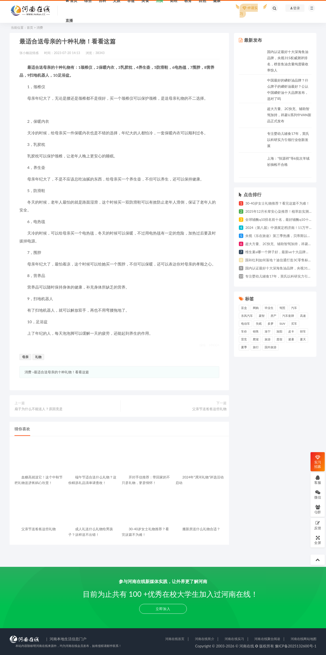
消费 (40, 27)
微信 (317, 494)
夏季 (244, 347)
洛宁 (268, 331)
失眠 (259, 323)
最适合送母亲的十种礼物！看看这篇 (61, 372)
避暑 (291, 339)
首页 (30, 27)
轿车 (303, 331)
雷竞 (244, 339)
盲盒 (244, 308)
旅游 (268, 339)
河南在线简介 (204, 639)
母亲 (25, 357)
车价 (244, 331)
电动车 (245, 323)
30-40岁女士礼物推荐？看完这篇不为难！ (277, 203)
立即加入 (163, 609)
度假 (279, 339)
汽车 (294, 308)
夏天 (303, 339)
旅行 (256, 347)
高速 (303, 316)
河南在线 (246, 646)
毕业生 (269, 308)
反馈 (317, 525)
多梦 (270, 323)
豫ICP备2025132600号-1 (296, 646)
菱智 (262, 316)
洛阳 (279, 331)
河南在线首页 (175, 639)
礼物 (38, 357)
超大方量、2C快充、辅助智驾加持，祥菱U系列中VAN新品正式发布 (289, 115)
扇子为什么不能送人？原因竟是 (38, 409)
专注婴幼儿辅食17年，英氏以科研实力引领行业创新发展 (288, 139)
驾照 (282, 308)
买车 (294, 323)
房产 (273, 316)
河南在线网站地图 (303, 639)
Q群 (317, 509)
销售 (256, 331)
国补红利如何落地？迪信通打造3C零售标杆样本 (281, 260)
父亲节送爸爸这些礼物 (209, 409)
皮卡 (291, 331)
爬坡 (256, 339)
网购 (256, 308)
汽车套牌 (288, 316)
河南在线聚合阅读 (267, 639)
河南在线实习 (234, 639)
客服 (317, 480)
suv (282, 323)
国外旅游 (270, 347)
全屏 (317, 540)
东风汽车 (247, 316)
